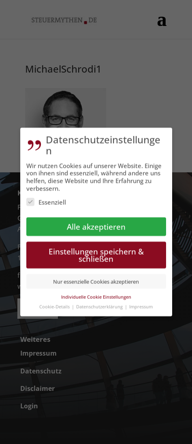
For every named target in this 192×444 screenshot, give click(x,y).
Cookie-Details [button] (55, 303)
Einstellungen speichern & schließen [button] (96, 252)
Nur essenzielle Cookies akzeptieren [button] (96, 278)
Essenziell (46, 199)
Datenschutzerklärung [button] (100, 303)
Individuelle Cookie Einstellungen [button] (96, 293)
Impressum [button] (141, 303)
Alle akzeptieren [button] (96, 223)
